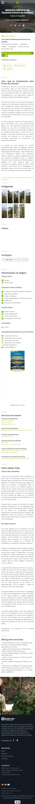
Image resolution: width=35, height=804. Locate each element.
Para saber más (7, 49)
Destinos (4, 754)
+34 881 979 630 (5, 772)
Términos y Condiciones (8, 788)
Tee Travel (4, 442)
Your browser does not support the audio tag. (15, 259)
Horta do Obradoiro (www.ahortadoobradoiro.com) (17, 430)
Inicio (3, 751)
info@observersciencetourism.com (10, 774)
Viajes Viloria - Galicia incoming (11, 444)
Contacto (4, 759)
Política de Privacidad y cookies (11, 791)
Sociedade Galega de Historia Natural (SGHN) (15, 458)
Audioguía (12, 47)
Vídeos (4, 47)
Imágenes (23, 44)
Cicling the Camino (7, 436)
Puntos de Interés (7, 756)
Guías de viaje (23, 47)
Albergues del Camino (8, 424)
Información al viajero (9, 44)
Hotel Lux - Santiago (7, 420)
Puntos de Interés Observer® (17, 20)
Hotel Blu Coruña (6, 422)
